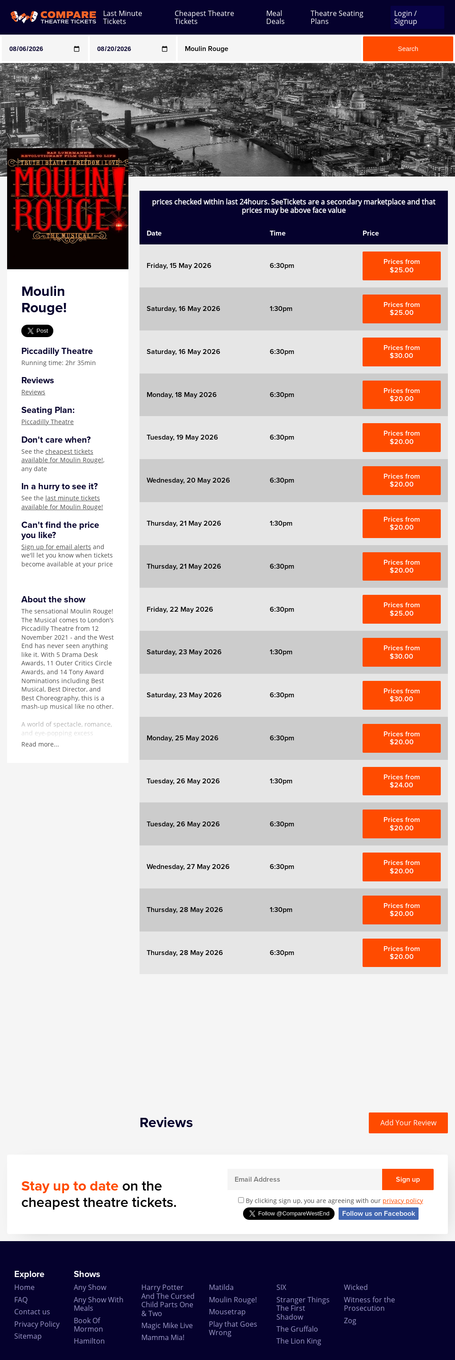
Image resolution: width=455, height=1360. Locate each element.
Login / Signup (405, 17)
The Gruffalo (297, 1329)
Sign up (408, 1179)
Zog (350, 1320)
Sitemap (28, 1336)
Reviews (33, 392)
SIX (281, 1287)
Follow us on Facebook (378, 1213)
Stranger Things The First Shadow (303, 1308)
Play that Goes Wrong (233, 1328)
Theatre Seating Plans (337, 17)
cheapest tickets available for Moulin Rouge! (62, 455)
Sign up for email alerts (56, 546)
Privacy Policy (37, 1324)
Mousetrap (227, 1312)
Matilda (221, 1287)
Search (408, 48)
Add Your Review (408, 1123)
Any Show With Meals (99, 1304)
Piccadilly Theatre (47, 421)
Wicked (356, 1287)
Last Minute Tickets (122, 17)
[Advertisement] (294, 1036)
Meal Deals (275, 17)
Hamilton (89, 1341)
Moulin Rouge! (233, 1300)
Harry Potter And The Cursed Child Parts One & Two (168, 1300)
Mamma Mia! (162, 1337)
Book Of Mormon (88, 1325)
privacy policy (403, 1200)
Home (24, 1287)
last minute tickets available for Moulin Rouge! (62, 502)
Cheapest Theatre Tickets (204, 17)
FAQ (21, 1300)
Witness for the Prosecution (369, 1304)
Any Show (90, 1287)
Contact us (32, 1312)
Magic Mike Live (167, 1325)
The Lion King (298, 1341)
